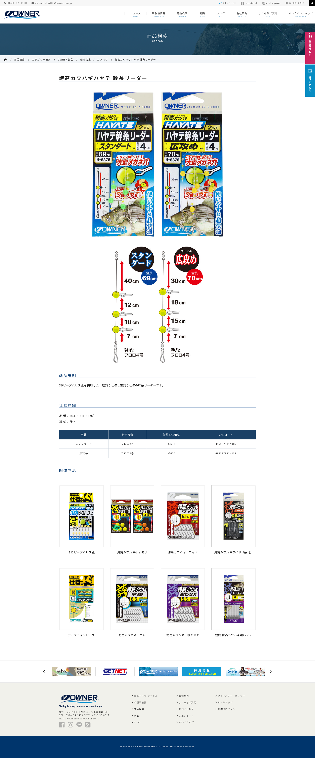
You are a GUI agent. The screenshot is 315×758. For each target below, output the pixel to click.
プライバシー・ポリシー (231, 695)
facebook (249, 3)
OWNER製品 (65, 59)
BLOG (137, 722)
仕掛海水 (85, 59)
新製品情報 (140, 702)
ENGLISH (230, 3)
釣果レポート (186, 715)
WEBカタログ (295, 3)
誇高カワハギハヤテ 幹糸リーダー (135, 59)
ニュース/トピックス (145, 695)
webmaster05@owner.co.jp (52, 3)
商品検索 (19, 59)
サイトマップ (225, 702)
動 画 (137, 715)
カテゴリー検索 (41, 59)
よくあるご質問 (187, 702)
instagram (271, 3)
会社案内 (184, 695)
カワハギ (102, 59)
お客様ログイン (226, 709)
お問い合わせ (186, 709)
